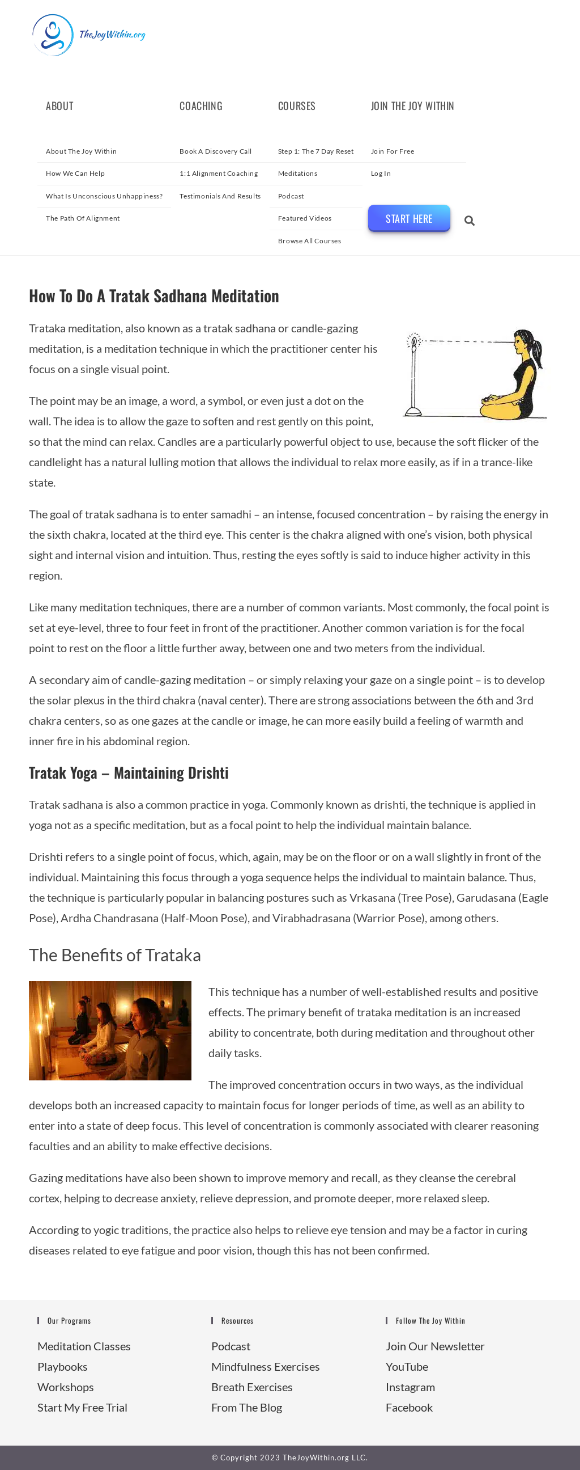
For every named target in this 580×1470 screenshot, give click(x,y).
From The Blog (246, 1407)
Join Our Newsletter (435, 1346)
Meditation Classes (84, 1346)
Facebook (409, 1407)
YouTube (407, 1366)
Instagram (410, 1386)
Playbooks (62, 1366)
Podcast (230, 1346)
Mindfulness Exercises (265, 1366)
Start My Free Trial (82, 1407)
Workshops (65, 1386)
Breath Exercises (252, 1386)
